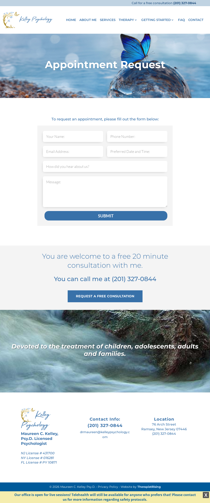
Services (107, 20)
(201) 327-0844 (134, 279)
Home (71, 20)
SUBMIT (106, 215)
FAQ (181, 20)
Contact (195, 20)
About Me (88, 20)
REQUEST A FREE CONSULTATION (105, 296)
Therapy (126, 20)
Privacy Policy (108, 487)
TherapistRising (149, 487)
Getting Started (156, 20)
